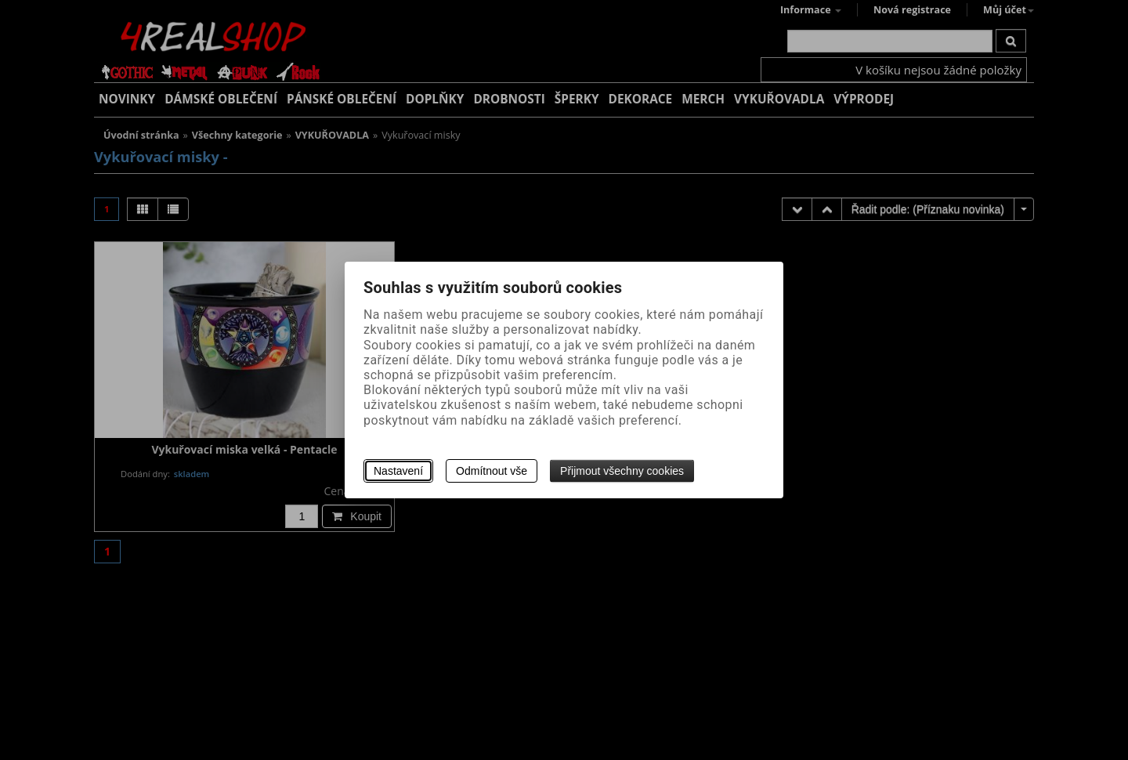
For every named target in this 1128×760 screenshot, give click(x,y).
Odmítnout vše (491, 471)
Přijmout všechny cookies (622, 471)
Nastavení (398, 471)
